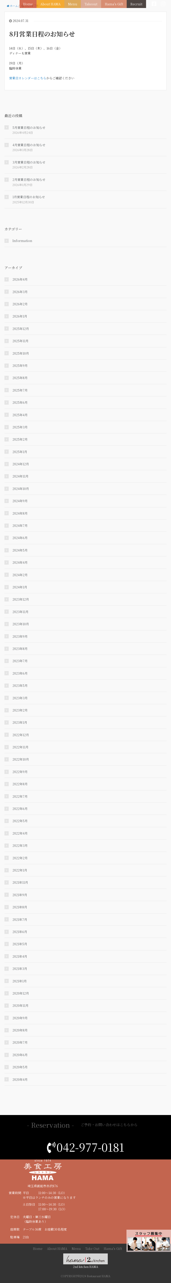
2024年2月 (20, 575)
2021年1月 (19, 981)
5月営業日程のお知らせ (28, 127)
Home (32, 3)
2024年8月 (20, 513)
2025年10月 (20, 353)
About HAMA (54, 3)
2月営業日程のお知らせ (28, 179)
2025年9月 (20, 365)
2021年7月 (19, 919)
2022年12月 (20, 735)
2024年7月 (20, 525)
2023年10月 (20, 624)
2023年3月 (20, 698)
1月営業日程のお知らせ (28, 197)
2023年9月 (20, 636)
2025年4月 (20, 415)
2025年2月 (20, 439)
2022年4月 (20, 833)
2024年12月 (20, 464)
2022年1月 (19, 870)
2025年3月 (20, 427)
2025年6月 (20, 402)
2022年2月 (20, 858)
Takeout (93, 3)
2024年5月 (20, 550)
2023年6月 (20, 673)
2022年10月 (20, 759)
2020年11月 (20, 1005)
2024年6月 (20, 538)
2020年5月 (20, 1067)
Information (22, 240)
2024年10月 (20, 488)
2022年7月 (20, 796)
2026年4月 (20, 279)
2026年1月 (19, 316)
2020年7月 (20, 1042)
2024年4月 (20, 562)
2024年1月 (19, 587)
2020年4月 (20, 1079)
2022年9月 (20, 771)
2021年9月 (19, 895)
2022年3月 (20, 845)
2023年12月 (20, 599)
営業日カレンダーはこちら (27, 78)
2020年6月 (20, 1055)
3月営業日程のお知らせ (28, 162)
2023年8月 (20, 648)
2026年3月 (20, 292)
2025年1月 (19, 452)
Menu (75, 3)
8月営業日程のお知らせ (42, 33)
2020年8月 (20, 1030)
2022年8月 (20, 784)
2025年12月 (20, 328)
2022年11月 (20, 747)
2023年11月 (20, 612)
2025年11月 (20, 341)
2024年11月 (20, 476)
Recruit (137, 3)
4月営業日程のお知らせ (28, 145)
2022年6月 (20, 808)
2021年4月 (19, 956)
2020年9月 (20, 1018)
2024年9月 (20, 501)
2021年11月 (20, 882)
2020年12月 (20, 993)
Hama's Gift (115, 3)
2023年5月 (20, 685)
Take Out (92, 1248)
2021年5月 (19, 944)
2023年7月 (20, 661)
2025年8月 (20, 378)
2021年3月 (19, 968)
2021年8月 (19, 907)
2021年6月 (19, 931)
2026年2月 (20, 304)
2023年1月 (19, 722)
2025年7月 (20, 390)
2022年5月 (20, 821)
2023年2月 (20, 710)
